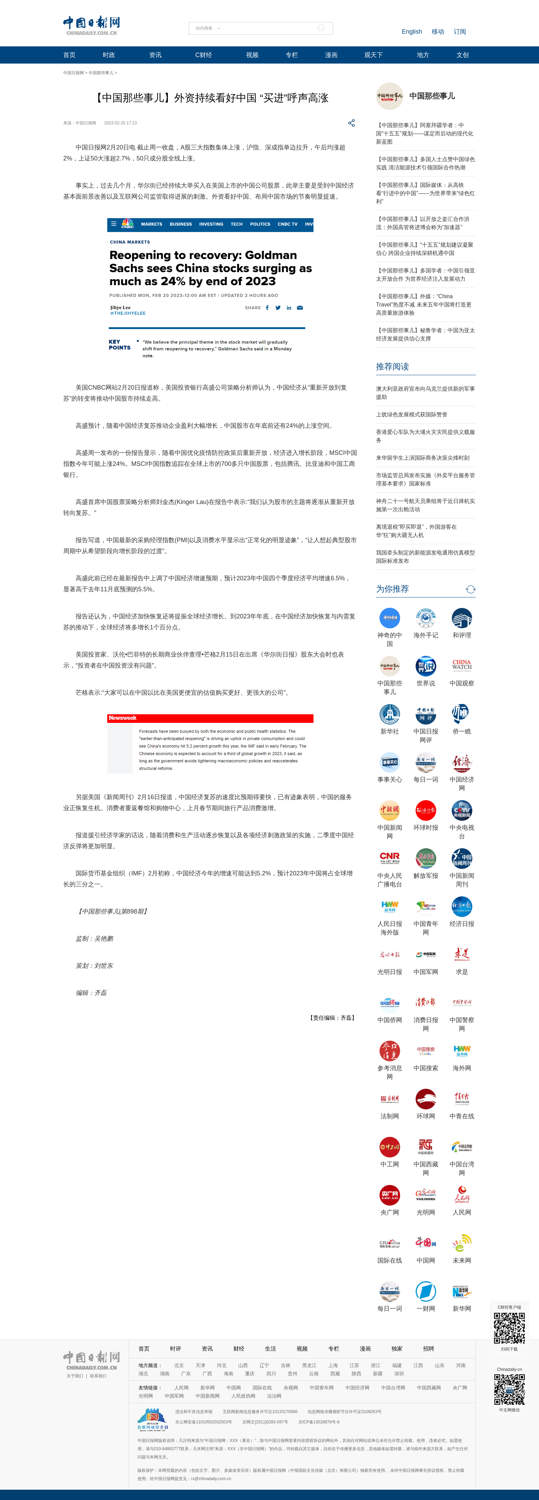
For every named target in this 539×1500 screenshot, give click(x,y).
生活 (270, 1349)
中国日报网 (73, 72)
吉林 (285, 1365)
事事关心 (389, 779)
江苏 (354, 1365)
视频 (252, 55)
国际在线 (389, 1260)
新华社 (390, 731)
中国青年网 (322, 1387)
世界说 (426, 683)
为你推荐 (392, 588)
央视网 (291, 1387)
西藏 (335, 1373)
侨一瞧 (462, 731)
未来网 (462, 1260)
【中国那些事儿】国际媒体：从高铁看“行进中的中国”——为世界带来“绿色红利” (425, 193)
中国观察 (462, 683)
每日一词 (426, 779)
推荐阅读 (392, 366)
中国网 (426, 1260)
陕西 (356, 1373)
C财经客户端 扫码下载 (509, 1328)
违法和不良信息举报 (193, 1411)
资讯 (155, 55)
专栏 (292, 55)
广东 (186, 1373)
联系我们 (98, 1376)
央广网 (390, 1212)
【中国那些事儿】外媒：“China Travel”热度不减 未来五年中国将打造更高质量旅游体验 (424, 304)
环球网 (426, 1116)
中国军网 (426, 972)
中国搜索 (426, 1068)
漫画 (331, 55)
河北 (222, 1365)
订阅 (460, 31)
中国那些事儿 (101, 72)
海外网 (462, 1068)
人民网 (462, 1212)
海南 (228, 1373)
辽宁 (264, 1365)
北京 (179, 1365)
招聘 (428, 1349)
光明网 (426, 1212)
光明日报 (389, 972)
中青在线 (462, 1116)
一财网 (426, 1308)
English (412, 31)
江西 (418, 1365)
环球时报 (426, 827)
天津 (200, 1365)
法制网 (390, 1116)
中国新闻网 (208, 1396)
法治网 (274, 1396)
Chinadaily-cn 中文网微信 (509, 1389)
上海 (333, 1365)
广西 (207, 1373)
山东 (439, 1365)
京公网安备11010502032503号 (203, 1422)
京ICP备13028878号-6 (319, 1422)
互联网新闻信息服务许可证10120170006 (260, 1411)
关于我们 (75, 1376)
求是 (462, 972)
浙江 (376, 1365)
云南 (314, 1373)
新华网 (462, 1308)
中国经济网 (357, 1387)
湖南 (164, 1373)
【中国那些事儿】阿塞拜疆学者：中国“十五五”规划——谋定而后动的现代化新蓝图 (424, 133)
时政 (109, 55)
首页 (69, 55)
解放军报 (426, 875)
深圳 (399, 1373)
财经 (238, 1349)
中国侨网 (389, 1020)
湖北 (143, 1373)
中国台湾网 (393, 1387)
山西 (243, 1365)
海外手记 (426, 635)
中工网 (390, 1164)
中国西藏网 (429, 1387)
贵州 (292, 1373)
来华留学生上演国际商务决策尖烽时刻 (423, 458)
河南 (461, 1365)
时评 (175, 1349)
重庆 (250, 1373)
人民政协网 (243, 1396)
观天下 (373, 55)
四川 (271, 1373)
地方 (423, 55)
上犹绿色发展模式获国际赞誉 (412, 414)
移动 (438, 31)
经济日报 (462, 923)
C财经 (203, 55)
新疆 (378, 1373)
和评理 (462, 635)
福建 (397, 1365)
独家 (397, 1349)
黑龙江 (309, 1365)
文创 (462, 55)
